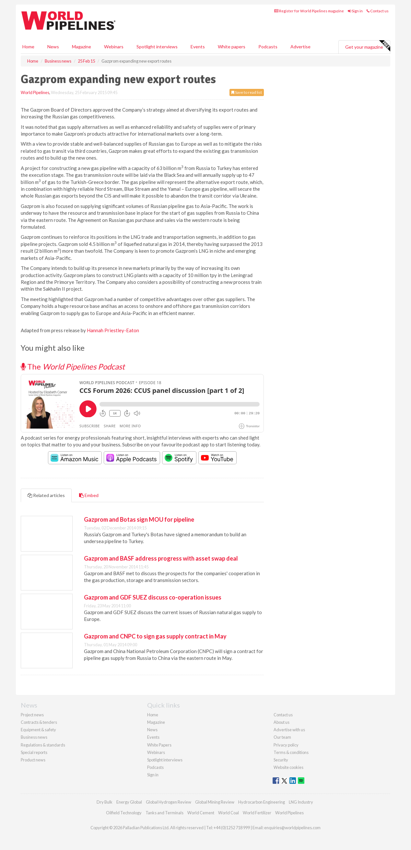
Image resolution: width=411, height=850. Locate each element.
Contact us (378, 11)
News (152, 729)
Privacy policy (286, 744)
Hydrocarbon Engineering (261, 802)
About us (281, 722)
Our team (282, 737)
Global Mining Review (214, 802)
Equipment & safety (38, 729)
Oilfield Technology (124, 812)
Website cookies (288, 767)
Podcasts (267, 46)
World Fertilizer (257, 812)
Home (28, 46)
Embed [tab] (89, 495)
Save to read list (246, 92)
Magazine (81, 46)
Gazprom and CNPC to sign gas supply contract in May (155, 636)
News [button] (53, 46)
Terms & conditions (291, 752)
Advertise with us (289, 729)
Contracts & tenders (39, 722)
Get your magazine (367, 46)
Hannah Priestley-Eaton (113, 330)
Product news (33, 759)
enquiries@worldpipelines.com (292, 827)
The (73, 366)
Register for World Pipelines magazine (309, 11)
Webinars (113, 46)
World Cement (200, 812)
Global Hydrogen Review (168, 802)
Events (198, 46)
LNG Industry (301, 802)
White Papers (159, 744)
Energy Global (129, 802)
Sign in (355, 11)
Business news (34, 737)
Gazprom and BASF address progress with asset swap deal (161, 558)
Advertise (300, 46)
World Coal (228, 812)
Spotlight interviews (157, 46)
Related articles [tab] (46, 495)
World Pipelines (35, 92)
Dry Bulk (104, 802)
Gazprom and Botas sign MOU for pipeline (139, 519)
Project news (32, 714)
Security (281, 759)
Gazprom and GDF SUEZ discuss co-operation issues (152, 597)
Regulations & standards (43, 744)
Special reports (34, 752)
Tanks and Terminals (164, 812)
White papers (231, 46)
